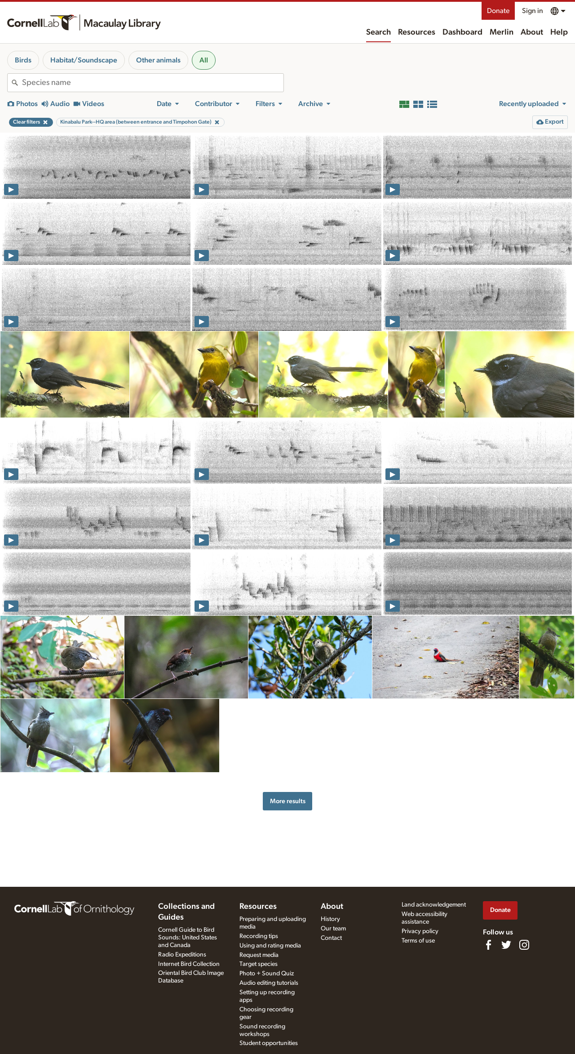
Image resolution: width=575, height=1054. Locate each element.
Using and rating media (270, 946)
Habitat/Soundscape (83, 60)
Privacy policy (420, 931)
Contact (331, 938)
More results (287, 801)
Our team (333, 928)
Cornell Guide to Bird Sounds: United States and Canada (187, 937)
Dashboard (462, 32)
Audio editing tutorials (268, 983)
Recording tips (258, 936)
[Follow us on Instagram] (524, 944)
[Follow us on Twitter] (506, 944)
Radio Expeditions (182, 955)
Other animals (158, 60)
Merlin (501, 32)
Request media (259, 955)
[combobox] (152, 83)
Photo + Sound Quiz (266, 973)
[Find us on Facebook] (488, 944)
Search (378, 32)
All (203, 60)
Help (559, 32)
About (532, 32)
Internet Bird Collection (189, 964)
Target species (258, 964)
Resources (416, 32)
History (330, 919)
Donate (498, 10)
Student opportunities (268, 1043)
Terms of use (418, 941)
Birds (23, 60)
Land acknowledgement (434, 905)
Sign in (532, 10)
